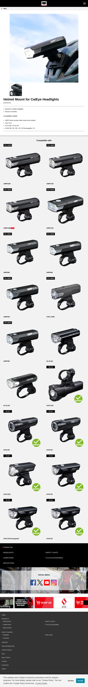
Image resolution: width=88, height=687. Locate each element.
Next (85, 602)
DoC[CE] (4, 661)
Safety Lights (49, 635)
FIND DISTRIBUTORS (8, 646)
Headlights (6, 635)
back (5, 8)
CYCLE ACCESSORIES (54, 558)
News (3, 653)
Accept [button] (80, 681)
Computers (6, 638)
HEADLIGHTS (8, 552)
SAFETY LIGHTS (52, 552)
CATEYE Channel (7, 650)
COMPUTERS (8, 558)
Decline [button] (71, 681)
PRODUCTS (5, 618)
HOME (4, 615)
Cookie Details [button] (41, 683)
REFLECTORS (8, 563)
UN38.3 (4, 669)
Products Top (8, 547)
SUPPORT (5, 642)
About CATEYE (6, 657)
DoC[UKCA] (5, 665)
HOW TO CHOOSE (7, 632)
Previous (2, 602)
